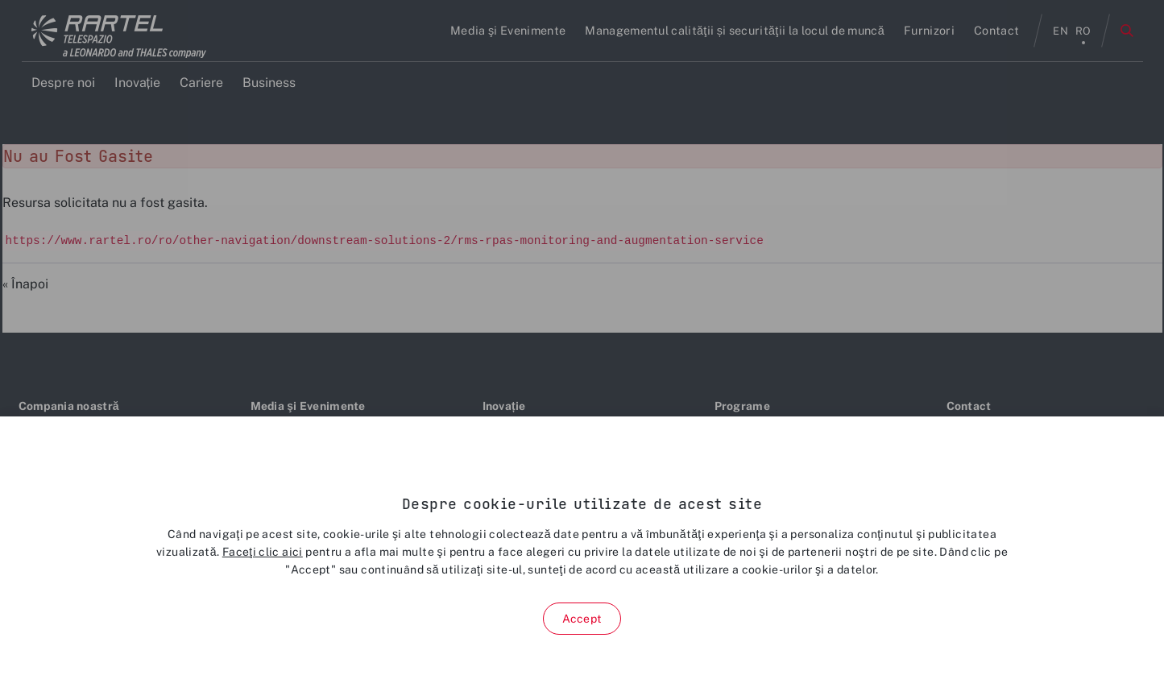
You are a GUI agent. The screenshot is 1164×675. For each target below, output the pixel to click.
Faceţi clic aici (262, 551)
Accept (582, 618)
